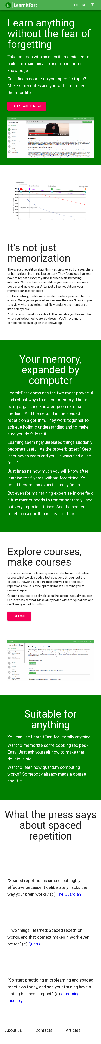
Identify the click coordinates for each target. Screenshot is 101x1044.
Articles (73, 1030)
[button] (21, 5)
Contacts (43, 1030)
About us (13, 1030)
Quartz (34, 944)
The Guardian (68, 894)
